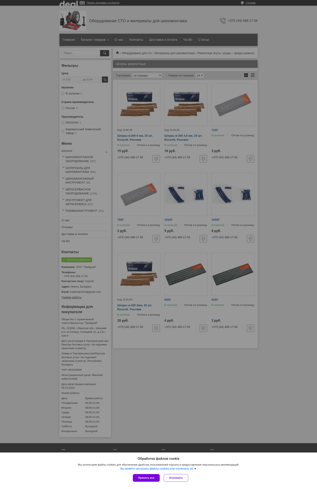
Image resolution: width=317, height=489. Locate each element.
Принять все (146, 477)
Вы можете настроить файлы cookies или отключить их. (157, 468)
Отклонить (176, 477)
